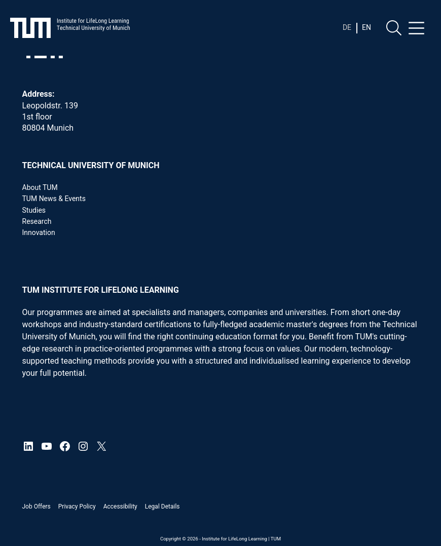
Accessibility (120, 506)
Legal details (162, 506)
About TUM (40, 187)
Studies (34, 210)
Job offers (36, 506)
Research (37, 221)
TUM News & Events (54, 198)
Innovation (38, 232)
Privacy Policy (77, 506)
